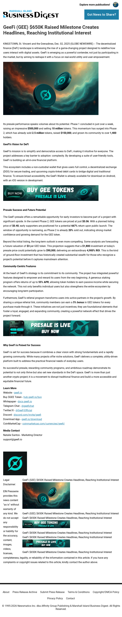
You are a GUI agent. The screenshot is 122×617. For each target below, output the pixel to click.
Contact (70, 598)
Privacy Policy (55, 598)
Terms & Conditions (79, 592)
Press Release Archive (25, 592)
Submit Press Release (52, 592)
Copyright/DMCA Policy (106, 592)
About (6, 592)
